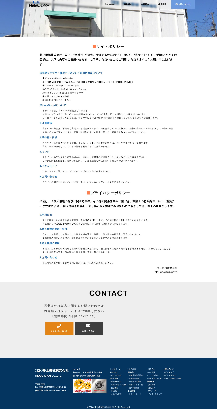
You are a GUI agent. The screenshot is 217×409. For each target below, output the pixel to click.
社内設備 (132, 369)
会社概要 (151, 372)
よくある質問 (116, 394)
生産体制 (114, 388)
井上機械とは (116, 382)
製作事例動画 (134, 388)
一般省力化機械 (135, 382)
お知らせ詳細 (116, 375)
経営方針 (151, 369)
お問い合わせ (183, 4)
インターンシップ (155, 394)
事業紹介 (114, 391)
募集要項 (151, 388)
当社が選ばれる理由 (118, 385)
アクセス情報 (153, 375)
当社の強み (110, 4)
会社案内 (145, 4)
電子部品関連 (134, 378)
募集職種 (151, 385)
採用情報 (162, 4)
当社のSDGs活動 (154, 378)
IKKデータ (152, 391)
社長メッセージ (135, 394)
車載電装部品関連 (136, 375)
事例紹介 (128, 4)
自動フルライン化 (136, 385)
